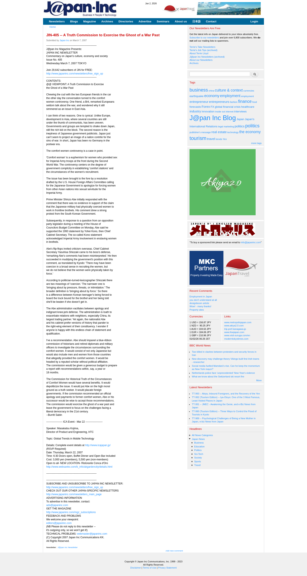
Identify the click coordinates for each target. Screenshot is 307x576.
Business (199, 442)
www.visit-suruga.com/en (237, 335)
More (259, 380)
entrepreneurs (219, 101)
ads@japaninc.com (57, 505)
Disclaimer (135, 568)
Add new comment (174, 551)
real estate (219, 132)
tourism (198, 138)
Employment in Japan (201, 296)
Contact (211, 21)
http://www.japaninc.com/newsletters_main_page (73, 494)
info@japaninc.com (251, 242)
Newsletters (57, 21)
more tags (256, 143)
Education (199, 446)
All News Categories (202, 435)
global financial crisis (228, 106)
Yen (225, 139)
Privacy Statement (167, 568)
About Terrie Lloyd (199, 53)
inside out (220, 111)
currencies (248, 90)
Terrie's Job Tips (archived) (203, 50)
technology (233, 132)
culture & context (229, 90)
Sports (197, 461)
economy (211, 96)
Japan (240, 119)
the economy (250, 132)
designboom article (199, 303)
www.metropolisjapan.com (237, 322)
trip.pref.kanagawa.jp (235, 329)
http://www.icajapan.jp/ (97, 445)
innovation (208, 111)
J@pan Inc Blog (213, 118)
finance (245, 101)
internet (230, 111)
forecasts (195, 106)
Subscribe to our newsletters (204, 37)
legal (220, 126)
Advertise (145, 21)
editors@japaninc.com (59, 523)
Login (254, 21)
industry (195, 111)
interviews (240, 111)
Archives (107, 21)
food (254, 102)
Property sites (197, 309)
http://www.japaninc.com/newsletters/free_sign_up (74, 73)
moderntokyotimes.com (236, 338)
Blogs (74, 21)
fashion (233, 102)
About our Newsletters (201, 60)
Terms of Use (149, 568)
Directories (126, 21)
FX (212, 106)
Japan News (198, 439)
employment (230, 96)
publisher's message (200, 132)
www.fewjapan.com (234, 332)
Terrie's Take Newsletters (202, 47)
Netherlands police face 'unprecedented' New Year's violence (223, 373)
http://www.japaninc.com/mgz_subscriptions (71, 512)
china (211, 90)
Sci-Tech (198, 454)
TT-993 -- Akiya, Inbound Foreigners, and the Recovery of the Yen (226, 393)
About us (181, 21)
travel (211, 139)
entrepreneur (199, 101)
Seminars (163, 21)
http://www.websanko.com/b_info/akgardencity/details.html (79, 466)
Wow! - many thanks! (200, 306)
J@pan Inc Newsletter (68, 547)
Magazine (89, 21)
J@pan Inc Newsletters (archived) (207, 56)
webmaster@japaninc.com (92, 533)
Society (198, 457)
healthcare (247, 106)
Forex (205, 106)
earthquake (197, 96)
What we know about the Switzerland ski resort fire (218, 376)
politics (240, 126)
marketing (229, 126)
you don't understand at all (203, 300)
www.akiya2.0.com (234, 325)
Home (52, 27)
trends (219, 139)
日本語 (196, 21)
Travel (197, 465)
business (199, 90)
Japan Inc (64, 40)
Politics (198, 450)
